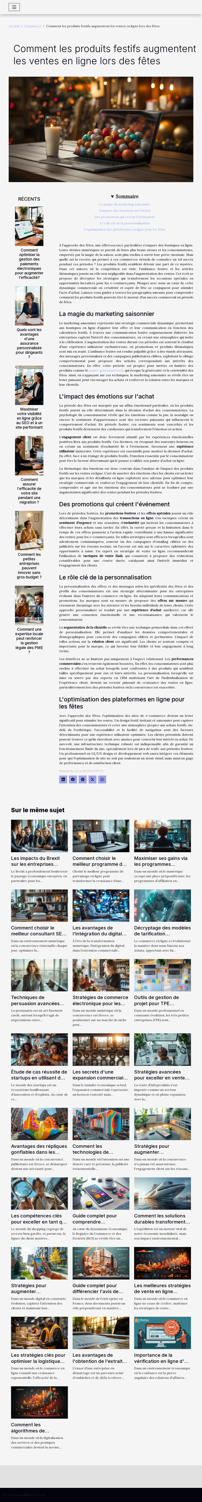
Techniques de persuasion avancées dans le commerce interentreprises (35, 1006)
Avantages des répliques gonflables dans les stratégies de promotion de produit (39, 1155)
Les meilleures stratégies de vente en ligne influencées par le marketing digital (162, 1294)
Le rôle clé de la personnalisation (125, 223)
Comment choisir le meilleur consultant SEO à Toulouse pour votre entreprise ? (38, 937)
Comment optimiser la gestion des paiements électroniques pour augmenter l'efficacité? (29, 264)
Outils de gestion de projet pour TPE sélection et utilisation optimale (158, 1006)
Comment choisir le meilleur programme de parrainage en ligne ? (99, 864)
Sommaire (127, 197)
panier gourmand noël (106, 370)
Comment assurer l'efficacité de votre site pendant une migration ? (29, 491)
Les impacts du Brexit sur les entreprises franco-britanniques (35, 864)
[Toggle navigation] (14, 7)
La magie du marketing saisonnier (125, 204)
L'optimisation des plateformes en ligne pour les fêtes (125, 229)
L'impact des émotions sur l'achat (124, 210)
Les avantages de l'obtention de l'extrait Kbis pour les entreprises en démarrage (101, 1364)
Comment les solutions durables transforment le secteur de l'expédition (162, 1222)
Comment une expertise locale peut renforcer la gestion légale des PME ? (29, 640)
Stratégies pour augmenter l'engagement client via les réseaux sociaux (160, 1155)
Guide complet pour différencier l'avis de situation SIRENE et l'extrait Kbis (96, 1294)
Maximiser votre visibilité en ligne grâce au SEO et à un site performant (29, 418)
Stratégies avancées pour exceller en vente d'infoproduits (159, 1078)
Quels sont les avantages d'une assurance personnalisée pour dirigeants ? (29, 343)
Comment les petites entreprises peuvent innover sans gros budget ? (29, 565)
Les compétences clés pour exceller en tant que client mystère (39, 1222)
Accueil (14, 26)
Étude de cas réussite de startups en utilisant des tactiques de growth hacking (39, 1081)
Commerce (32, 26)
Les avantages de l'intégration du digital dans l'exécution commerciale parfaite (97, 937)
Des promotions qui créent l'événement (124, 217)
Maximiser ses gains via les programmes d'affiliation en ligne (161, 864)
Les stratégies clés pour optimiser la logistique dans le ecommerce (38, 1361)
